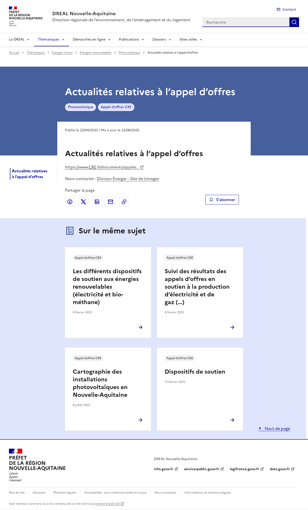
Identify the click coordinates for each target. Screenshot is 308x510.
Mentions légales (64, 492)
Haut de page (277, 428)
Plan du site (17, 492)
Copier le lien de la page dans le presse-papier (124, 202)
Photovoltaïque (129, 52)
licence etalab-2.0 (107, 504)
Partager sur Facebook (70, 202)
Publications (129, 39)
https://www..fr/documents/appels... (102, 167)
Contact (289, 9)
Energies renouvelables (95, 52)
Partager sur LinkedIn (97, 202)
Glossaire (39, 492)
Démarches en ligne (89, 39)
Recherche (294, 22)
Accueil (14, 52)
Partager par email (110, 202)
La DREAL (16, 39)
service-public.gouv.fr (201, 469)
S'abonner (222, 200)
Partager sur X (83, 202)
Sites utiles (188, 39)
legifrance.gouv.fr (244, 469)
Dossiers (159, 39)
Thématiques (48, 39)
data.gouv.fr (280, 469)
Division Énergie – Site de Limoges (128, 179)
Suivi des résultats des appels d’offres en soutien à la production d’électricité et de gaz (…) (197, 287)
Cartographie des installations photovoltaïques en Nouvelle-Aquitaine (100, 383)
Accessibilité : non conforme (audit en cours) (115, 492)
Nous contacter (165, 492)
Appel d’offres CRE (116, 107)
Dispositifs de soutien (195, 371)
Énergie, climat (62, 52)
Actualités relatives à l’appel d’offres (29, 174)
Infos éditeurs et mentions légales (207, 492)
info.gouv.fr (163, 469)
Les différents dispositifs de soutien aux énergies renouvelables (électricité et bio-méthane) (107, 287)
